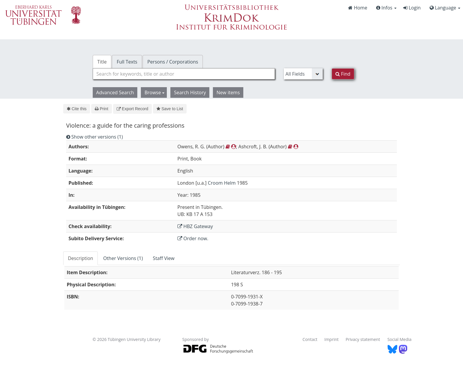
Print (101, 108)
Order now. (192, 238)
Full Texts (127, 61)
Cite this (77, 108)
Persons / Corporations (172, 61)
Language (445, 7)
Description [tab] (80, 258)
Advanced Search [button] (115, 92)
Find (342, 74)
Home (357, 7)
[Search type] (303, 73)
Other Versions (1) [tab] (123, 258)
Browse (154, 92)
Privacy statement (362, 339)
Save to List (169, 108)
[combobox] (184, 73)
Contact (310, 339)
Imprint (332, 339)
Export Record (132, 108)
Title (102, 61)
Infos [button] (386, 7)
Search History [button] (190, 92)
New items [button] (228, 92)
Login (412, 7)
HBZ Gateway (195, 226)
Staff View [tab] (164, 258)
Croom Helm (222, 183)
